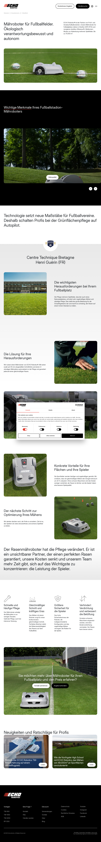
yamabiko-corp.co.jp (91, 832)
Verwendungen (47, 811)
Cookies (63, 810)
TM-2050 (7, 818)
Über (43, 818)
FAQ (24, 815)
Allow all (72, 435)
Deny (28, 435)
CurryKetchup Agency (80, 833)
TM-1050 (7, 815)
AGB (62, 816)
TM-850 (6, 811)
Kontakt (25, 811)
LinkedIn (83, 816)
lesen (43, 765)
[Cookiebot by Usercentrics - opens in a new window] (76, 405)
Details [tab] (50, 410)
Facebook (83, 813)
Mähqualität (52, 177)
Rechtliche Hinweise (68, 813)
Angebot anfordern (60, 686)
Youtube (83, 806)
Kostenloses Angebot (65, 6)
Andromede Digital (92, 833)
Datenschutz (65, 806)
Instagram (83, 810)
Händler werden (28, 818)
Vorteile (44, 815)
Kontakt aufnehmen (41, 686)
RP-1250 (6, 821)
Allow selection (50, 435)
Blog (43, 821)
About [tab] (73, 410)
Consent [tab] (27, 410)
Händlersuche (82, 6)
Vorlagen (7, 807)
